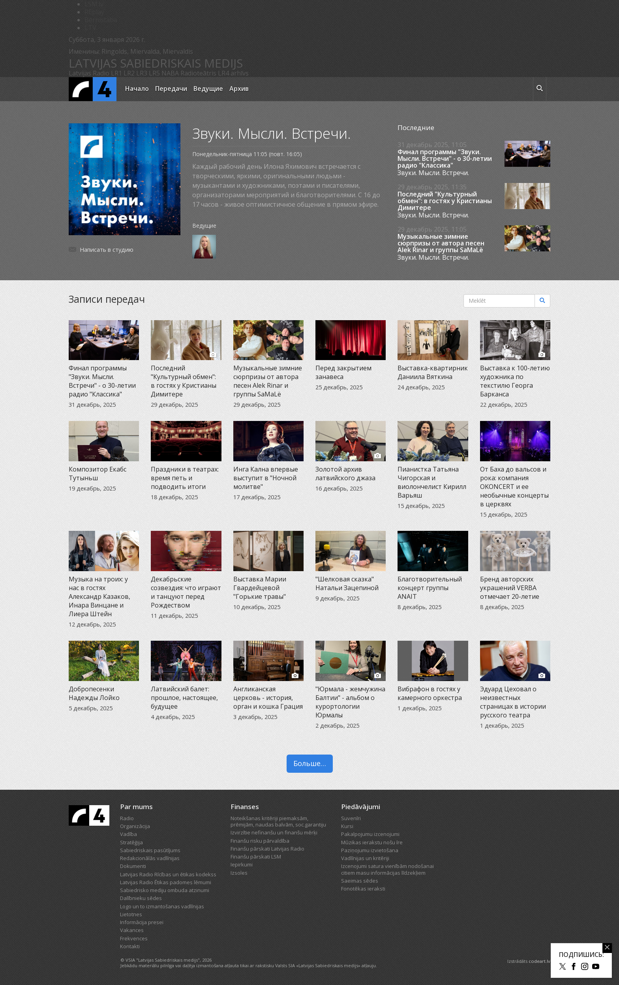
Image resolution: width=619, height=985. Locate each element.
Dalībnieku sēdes (141, 898)
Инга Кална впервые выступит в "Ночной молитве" (265, 478)
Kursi (347, 826)
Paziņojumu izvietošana (369, 850)
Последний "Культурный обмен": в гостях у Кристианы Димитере (445, 201)
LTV (90, 27)
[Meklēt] (542, 301)
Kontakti (130, 946)
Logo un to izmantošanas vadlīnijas (162, 906)
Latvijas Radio (89, 73)
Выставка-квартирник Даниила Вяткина (433, 372)
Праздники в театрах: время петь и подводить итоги (185, 478)
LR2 (129, 73)
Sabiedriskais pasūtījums (150, 850)
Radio (127, 818)
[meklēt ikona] (539, 89)
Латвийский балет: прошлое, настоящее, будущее (184, 698)
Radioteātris (198, 73)
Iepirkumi (242, 864)
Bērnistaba (100, 19)
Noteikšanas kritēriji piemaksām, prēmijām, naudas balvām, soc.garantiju (278, 821)
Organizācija (135, 826)
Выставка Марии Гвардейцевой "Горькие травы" (259, 588)
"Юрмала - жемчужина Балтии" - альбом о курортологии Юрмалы (350, 702)
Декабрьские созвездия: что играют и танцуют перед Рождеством (186, 592)
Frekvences (134, 938)
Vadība (128, 834)
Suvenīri (351, 818)
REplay (94, 12)
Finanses (245, 806)
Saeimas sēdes (359, 880)
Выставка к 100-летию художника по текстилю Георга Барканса (515, 381)
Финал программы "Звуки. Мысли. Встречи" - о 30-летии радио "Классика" (445, 159)
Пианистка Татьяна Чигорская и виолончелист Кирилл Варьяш (432, 482)
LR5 (154, 73)
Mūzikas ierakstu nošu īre (372, 842)
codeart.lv (539, 961)
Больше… (309, 763)
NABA (170, 73)
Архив (239, 88)
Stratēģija (131, 842)
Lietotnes (131, 914)
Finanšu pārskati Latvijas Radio (267, 848)
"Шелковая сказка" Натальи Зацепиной (347, 583)
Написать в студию (106, 249)
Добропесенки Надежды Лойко (94, 693)
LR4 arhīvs (233, 73)
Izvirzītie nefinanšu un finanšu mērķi (274, 832)
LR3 (141, 73)
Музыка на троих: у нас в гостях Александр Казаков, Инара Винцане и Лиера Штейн (99, 596)
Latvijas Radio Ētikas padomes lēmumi (165, 882)
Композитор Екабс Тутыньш (97, 473)
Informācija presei (141, 922)
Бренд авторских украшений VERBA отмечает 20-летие (509, 588)
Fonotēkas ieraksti (363, 888)
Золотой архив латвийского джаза (345, 473)
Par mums (136, 806)
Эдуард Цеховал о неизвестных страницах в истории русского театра (513, 702)
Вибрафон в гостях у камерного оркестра (430, 693)
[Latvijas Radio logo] (92, 89)
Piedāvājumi (360, 806)
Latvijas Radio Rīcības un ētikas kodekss (168, 874)
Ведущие (208, 88)
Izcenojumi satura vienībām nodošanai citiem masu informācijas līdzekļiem (387, 869)
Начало (137, 88)
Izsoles (239, 872)
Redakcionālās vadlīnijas (150, 858)
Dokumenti (133, 866)
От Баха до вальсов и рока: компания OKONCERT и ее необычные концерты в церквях (514, 486)
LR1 (116, 73)
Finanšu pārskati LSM (256, 856)
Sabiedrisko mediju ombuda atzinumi (164, 890)
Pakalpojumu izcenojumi (370, 834)
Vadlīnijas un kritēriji (365, 858)
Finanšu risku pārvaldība (260, 840)
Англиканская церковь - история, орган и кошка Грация (268, 698)
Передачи (171, 88)
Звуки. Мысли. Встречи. (433, 172)
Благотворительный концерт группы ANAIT (430, 588)
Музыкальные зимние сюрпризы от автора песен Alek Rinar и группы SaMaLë (441, 243)
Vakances (132, 930)
